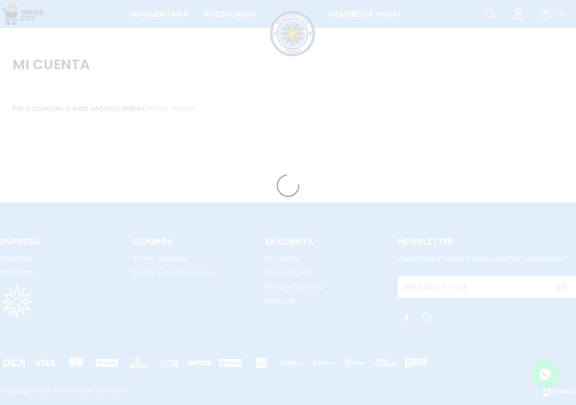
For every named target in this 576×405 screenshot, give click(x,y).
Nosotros (16, 258)
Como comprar (161, 258)
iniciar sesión (171, 108)
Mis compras (288, 272)
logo (282, 14)
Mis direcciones (293, 286)
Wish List (280, 300)
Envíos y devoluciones (173, 272)
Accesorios (229, 14)
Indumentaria (159, 14)
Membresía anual (365, 14)
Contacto (17, 272)
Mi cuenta (282, 258)
